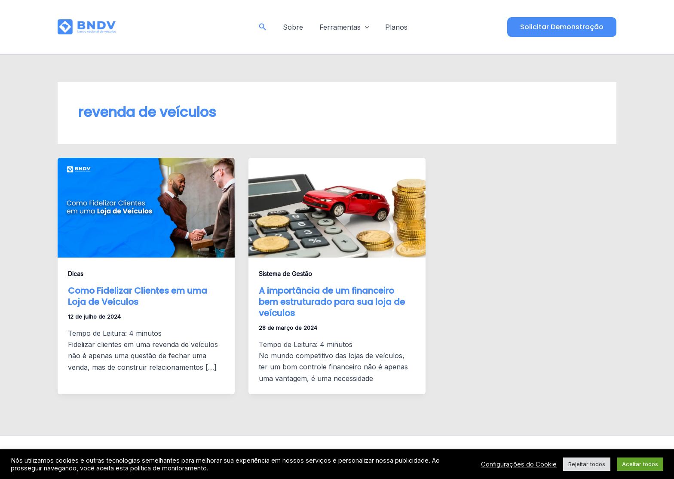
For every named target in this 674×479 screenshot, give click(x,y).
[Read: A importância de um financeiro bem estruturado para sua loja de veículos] (337, 207)
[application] (365, 27)
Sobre (295, 27)
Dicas (75, 273)
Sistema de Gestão (285, 273)
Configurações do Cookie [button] (519, 464)
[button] (266, 26)
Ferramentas (344, 27)
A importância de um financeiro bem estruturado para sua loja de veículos (332, 302)
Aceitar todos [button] (640, 464)
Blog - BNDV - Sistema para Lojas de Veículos (182, 27)
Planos (394, 27)
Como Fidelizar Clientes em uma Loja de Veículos (137, 296)
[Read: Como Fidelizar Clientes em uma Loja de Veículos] (146, 207)
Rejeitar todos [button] (586, 464)
